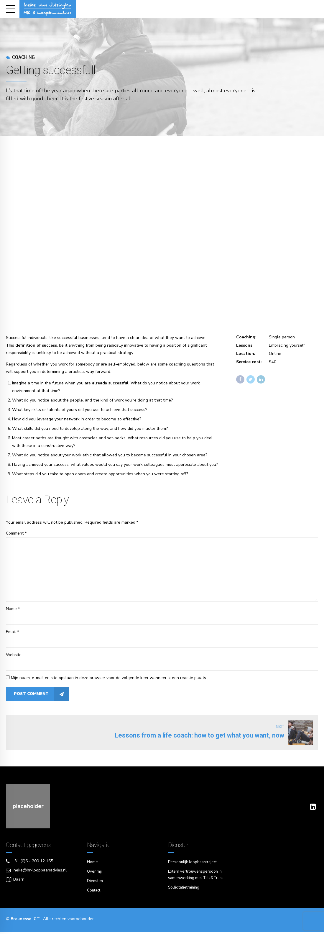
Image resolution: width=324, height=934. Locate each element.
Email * (12, 634)
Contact (94, 892)
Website (14, 657)
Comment (16, 533)
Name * (13, 611)
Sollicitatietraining (185, 889)
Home (92, 865)
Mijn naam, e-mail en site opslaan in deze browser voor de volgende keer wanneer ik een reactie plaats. (109, 680)
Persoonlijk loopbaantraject (193, 865)
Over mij (94, 874)
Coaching (23, 57)
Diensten (95, 883)
